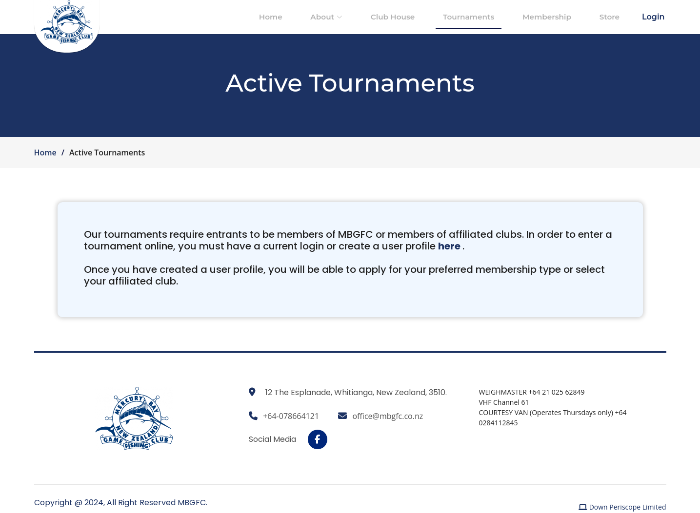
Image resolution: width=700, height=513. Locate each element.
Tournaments (493, 16)
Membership (562, 16)
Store (614, 16)
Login (653, 16)
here (493, 254)
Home (325, 16)
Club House (426, 16)
